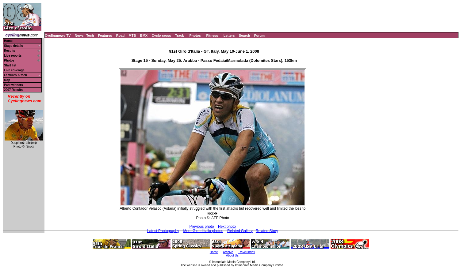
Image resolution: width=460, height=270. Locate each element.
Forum (259, 35)
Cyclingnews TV (58, 35)
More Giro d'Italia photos (203, 231)
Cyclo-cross (161, 35)
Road (120, 35)
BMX (144, 35)
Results (9, 50)
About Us (232, 255)
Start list (10, 65)
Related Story (267, 231)
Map (7, 80)
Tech (90, 35)
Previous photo (202, 226)
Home (8, 41)
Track (179, 35)
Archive (228, 252)
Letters (229, 35)
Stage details (13, 45)
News (79, 35)
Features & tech (15, 75)
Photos (195, 35)
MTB (132, 35)
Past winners (13, 85)
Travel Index (246, 252)
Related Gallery (240, 231)
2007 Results (13, 90)
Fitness (212, 35)
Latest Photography (163, 231)
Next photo (227, 226)
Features (105, 35)
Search (244, 35)
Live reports (12, 55)
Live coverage (14, 70)
